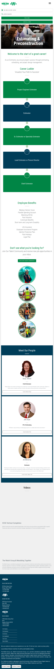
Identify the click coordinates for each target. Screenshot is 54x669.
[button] (27, 375)
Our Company (5, 629)
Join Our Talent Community (27, 260)
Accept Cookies (6, 666)
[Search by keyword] (27, 14)
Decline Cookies (16, 666)
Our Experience (5, 631)
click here (15, 661)
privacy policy (45, 646)
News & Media (5, 641)
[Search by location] (27, 10)
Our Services (5, 633)
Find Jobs (27, 18)
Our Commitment (6, 636)
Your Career (5, 638)
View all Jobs (27, 22)
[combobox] (27, 10)
